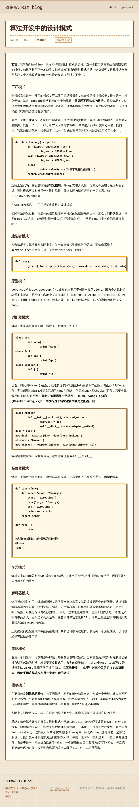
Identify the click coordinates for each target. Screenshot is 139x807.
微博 (8, 797)
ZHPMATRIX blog (23, 7)
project (128, 8)
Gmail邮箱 (12, 793)
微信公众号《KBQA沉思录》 (21, 789)
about (112, 8)
